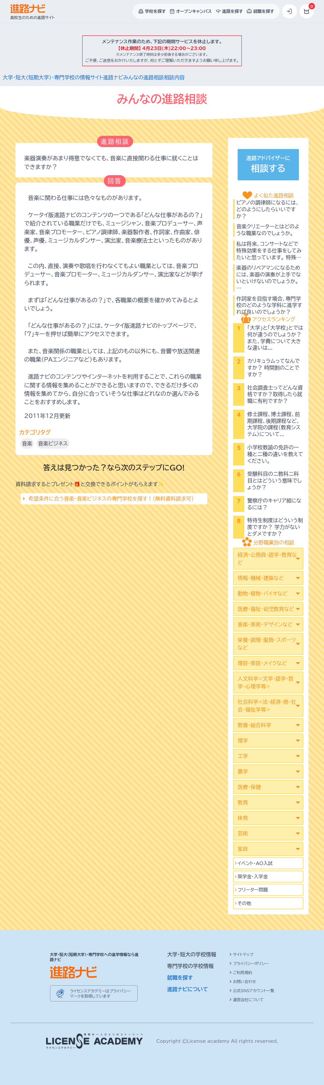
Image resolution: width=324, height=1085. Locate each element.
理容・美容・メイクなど (262, 663)
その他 (244, 903)
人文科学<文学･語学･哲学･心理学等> (265, 682)
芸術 (243, 833)
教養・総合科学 (254, 725)
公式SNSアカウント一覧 (251, 990)
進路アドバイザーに (268, 165)
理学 (243, 740)
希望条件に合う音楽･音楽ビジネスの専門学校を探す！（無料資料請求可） (111, 498)
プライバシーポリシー (249, 963)
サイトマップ (241, 954)
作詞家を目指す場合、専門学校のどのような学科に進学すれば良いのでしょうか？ (269, 305)
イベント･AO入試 (255, 863)
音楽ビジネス (53, 443)
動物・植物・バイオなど (263, 593)
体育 (243, 818)
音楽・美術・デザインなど (265, 624)
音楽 (27, 443)
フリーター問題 (253, 889)
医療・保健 (249, 787)
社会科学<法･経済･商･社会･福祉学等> (267, 705)
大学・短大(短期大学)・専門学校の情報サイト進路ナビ (63, 77)
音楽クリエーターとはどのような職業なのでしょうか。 (267, 230)
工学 (243, 756)
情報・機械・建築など (261, 578)
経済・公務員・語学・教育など (267, 558)
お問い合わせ (242, 981)
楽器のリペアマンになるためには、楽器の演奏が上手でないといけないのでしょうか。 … (268, 277)
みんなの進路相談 (143, 77)
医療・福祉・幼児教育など (266, 609)
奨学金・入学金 (253, 876)
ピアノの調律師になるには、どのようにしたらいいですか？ (267, 209)
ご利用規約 (240, 972)
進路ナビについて (187, 989)
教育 (243, 802)
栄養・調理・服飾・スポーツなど (267, 643)
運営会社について (246, 999)
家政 (243, 848)
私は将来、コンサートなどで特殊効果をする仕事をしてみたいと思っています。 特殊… (269, 250)
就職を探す (180, 977)
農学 (243, 771)
